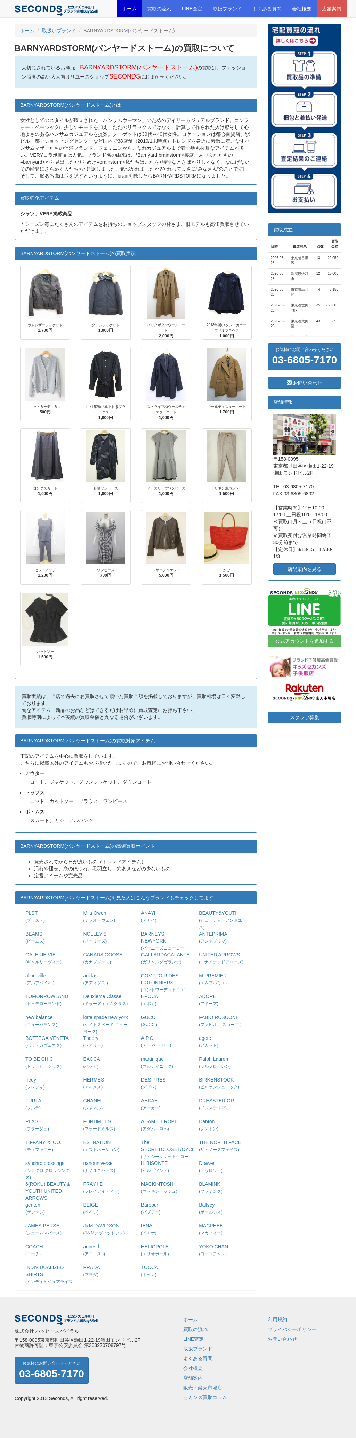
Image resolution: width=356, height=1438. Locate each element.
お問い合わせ (304, 383)
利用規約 (277, 1319)
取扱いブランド (59, 30)
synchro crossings (47, 1170)
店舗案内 (331, 8)
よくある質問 (267, 8)
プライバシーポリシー (292, 1329)
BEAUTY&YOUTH (222, 920)
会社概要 (302, 8)
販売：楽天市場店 (202, 1387)
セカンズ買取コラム (205, 1397)
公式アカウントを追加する (304, 641)
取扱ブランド (227, 8)
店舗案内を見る (305, 569)
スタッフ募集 (304, 717)
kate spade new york (105, 1024)
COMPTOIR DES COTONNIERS (163, 982)
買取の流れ (159, 8)
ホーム (129, 8)
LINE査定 (192, 8)
